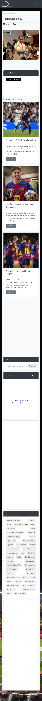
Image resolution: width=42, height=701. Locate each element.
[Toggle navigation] (37, 4)
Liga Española (11, 569)
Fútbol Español (12, 553)
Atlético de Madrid (13, 520)
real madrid (11, 589)
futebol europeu (29, 549)
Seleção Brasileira (29, 589)
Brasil (33, 524)
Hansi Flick (31, 553)
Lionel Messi (30, 569)
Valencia (23, 593)
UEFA (16, 593)
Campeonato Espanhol (15, 533)
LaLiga (19, 557)
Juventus (10, 557)
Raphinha (31, 585)
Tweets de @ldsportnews (21, 403)
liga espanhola (30, 565)
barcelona (31, 520)
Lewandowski (30, 561)
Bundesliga (11, 528)
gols (22, 553)
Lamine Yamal (30, 557)
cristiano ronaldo (29, 541)
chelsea (32, 537)
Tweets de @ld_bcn (21, 400)
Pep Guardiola (30, 581)
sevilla (9, 593)
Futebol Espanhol (13, 549)
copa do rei (11, 541)
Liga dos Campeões (14, 565)
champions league (13, 537)
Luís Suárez (31, 573)
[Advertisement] (21, 336)
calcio (33, 528)
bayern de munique (21, 524)
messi (9, 581)
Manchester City (13, 577)
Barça (9, 524)
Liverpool (10, 573)
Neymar (18, 581)
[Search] (16, 366)
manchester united (28, 577)
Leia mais (10, 159)
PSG (23, 585)
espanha (10, 545)
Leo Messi (10, 561)
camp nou (31, 533)
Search (32, 366)
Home (4, 13)
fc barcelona (21, 545)
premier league (12, 585)
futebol (32, 545)
